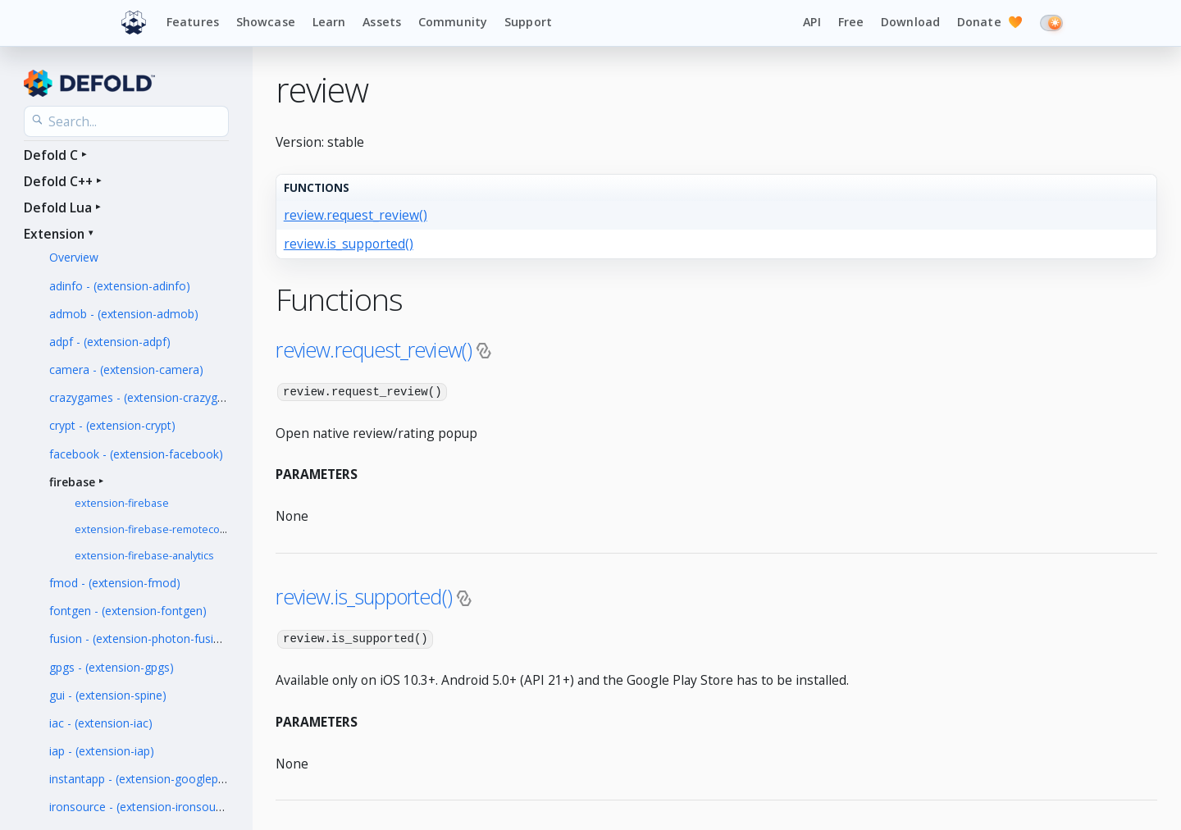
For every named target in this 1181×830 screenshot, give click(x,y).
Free (851, 22)
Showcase (265, 22)
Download (910, 22)
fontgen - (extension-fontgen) (128, 610)
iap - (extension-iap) (101, 751)
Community (452, 22)
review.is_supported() (348, 244)
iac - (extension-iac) (101, 723)
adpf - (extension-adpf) (110, 341)
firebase (72, 482)
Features (192, 22)
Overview (73, 257)
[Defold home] (133, 23)
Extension (54, 234)
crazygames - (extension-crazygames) (150, 397)
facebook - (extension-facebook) (136, 454)
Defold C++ (58, 181)
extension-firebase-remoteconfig (156, 529)
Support (528, 22)
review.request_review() (355, 215)
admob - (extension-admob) (123, 314)
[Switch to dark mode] (1051, 23)
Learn (329, 22)
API (811, 22)
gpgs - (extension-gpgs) (111, 667)
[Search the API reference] (126, 121)
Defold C (51, 155)
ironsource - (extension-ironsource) (142, 806)
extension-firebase (122, 503)
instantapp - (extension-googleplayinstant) (161, 779)
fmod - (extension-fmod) (114, 583)
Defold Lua (58, 207)
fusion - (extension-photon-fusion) (140, 638)
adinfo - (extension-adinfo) (119, 286)
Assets (382, 22)
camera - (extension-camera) (126, 369)
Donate (990, 22)
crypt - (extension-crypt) (112, 425)
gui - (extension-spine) (107, 695)
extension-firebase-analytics (144, 556)
